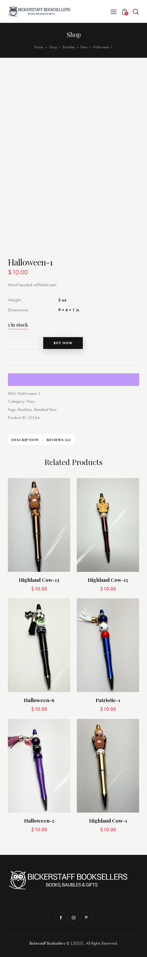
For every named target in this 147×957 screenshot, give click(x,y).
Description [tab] (24, 439)
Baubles (69, 47)
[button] (114, 11)
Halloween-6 (39, 700)
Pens (83, 47)
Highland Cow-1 (108, 820)
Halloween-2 (39, 820)
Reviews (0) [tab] (58, 439)
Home (38, 47)
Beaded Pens (45, 409)
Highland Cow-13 (39, 579)
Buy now (63, 343)
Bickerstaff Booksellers (47, 943)
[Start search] (135, 12)
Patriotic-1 (108, 700)
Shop (53, 47)
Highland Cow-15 (108, 579)
